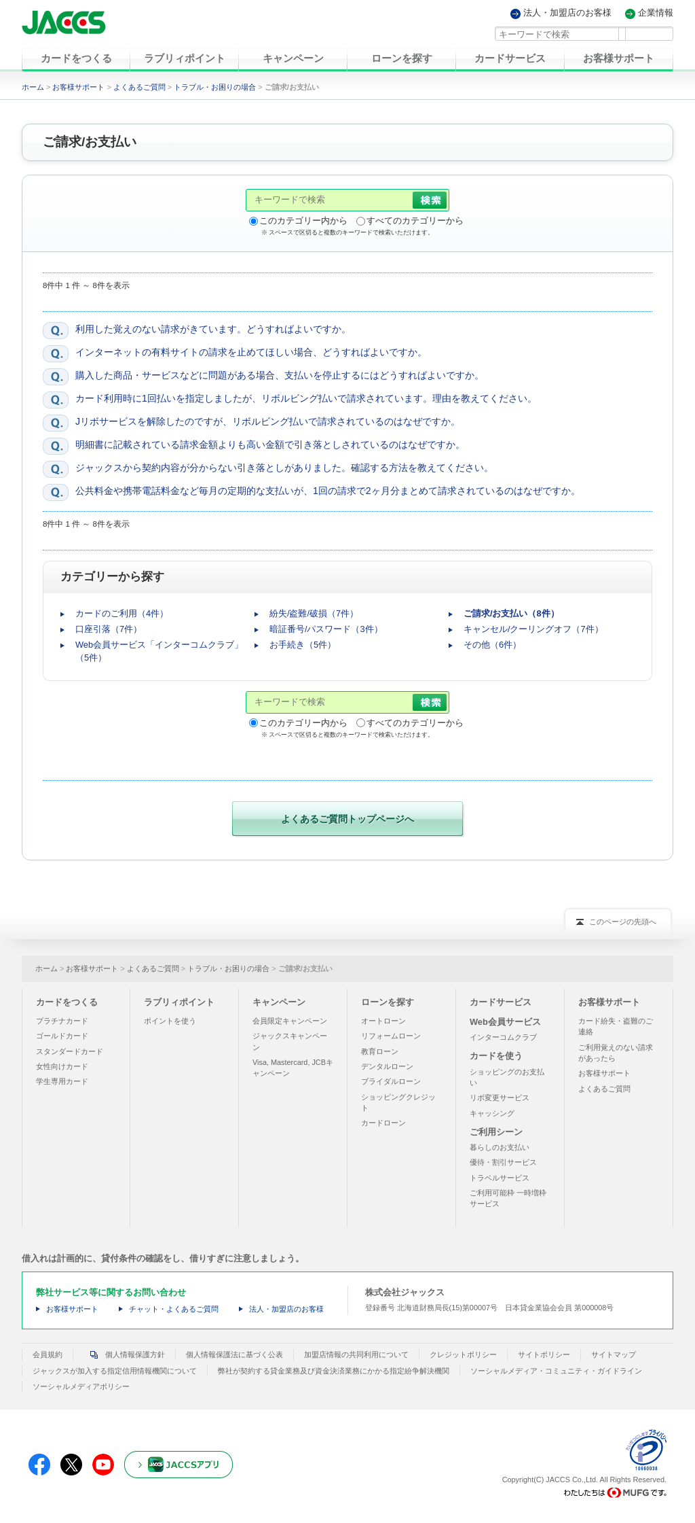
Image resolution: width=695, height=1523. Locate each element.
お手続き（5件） (302, 645)
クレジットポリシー (463, 1354)
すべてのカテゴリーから (415, 220)
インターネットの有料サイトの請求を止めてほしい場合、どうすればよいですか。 (251, 352)
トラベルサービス (499, 1177)
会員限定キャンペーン (289, 1021)
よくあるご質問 (139, 87)
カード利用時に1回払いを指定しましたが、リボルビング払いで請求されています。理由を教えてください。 (306, 398)
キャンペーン (278, 1001)
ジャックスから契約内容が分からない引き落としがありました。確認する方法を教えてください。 (284, 467)
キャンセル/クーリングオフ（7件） (533, 629)
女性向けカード (62, 1066)
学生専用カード (62, 1081)
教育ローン (379, 1051)
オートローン (383, 1021)
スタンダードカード (69, 1051)
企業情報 (655, 13)
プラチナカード (62, 1021)
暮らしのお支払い (499, 1147)
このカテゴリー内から (303, 220)
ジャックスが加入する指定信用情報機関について (115, 1370)
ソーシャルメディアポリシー (81, 1386)
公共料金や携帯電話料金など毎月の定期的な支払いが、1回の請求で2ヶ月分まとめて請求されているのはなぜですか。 (327, 490)
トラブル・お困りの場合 (215, 87)
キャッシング (492, 1112)
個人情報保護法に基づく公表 (234, 1354)
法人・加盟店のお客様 (567, 13)
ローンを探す (387, 1001)
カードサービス (500, 1001)
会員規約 (47, 1354)
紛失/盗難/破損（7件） (313, 613)
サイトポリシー (544, 1354)
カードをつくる (67, 1001)
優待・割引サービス (503, 1162)
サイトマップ (613, 1354)
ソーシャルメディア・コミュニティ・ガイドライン (556, 1370)
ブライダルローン (391, 1081)
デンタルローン (387, 1066)
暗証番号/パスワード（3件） (326, 629)
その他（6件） (492, 645)
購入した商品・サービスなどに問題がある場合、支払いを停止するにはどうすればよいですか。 (279, 375)
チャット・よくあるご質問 (174, 1309)
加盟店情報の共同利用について (356, 1354)
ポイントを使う (170, 1021)
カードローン (383, 1123)
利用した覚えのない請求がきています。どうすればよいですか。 (213, 328)
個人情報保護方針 (124, 1354)
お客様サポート (78, 87)
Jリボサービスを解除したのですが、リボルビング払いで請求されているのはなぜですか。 (267, 421)
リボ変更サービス (499, 1097)
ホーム (33, 87)
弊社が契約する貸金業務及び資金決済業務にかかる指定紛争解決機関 (333, 1370)
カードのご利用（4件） (121, 613)
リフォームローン (391, 1036)
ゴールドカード (62, 1036)
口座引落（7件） (108, 629)
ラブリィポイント (179, 1001)
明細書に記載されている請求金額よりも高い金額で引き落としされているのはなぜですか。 (270, 444)
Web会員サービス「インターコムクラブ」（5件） (159, 651)
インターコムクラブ (503, 1037)
